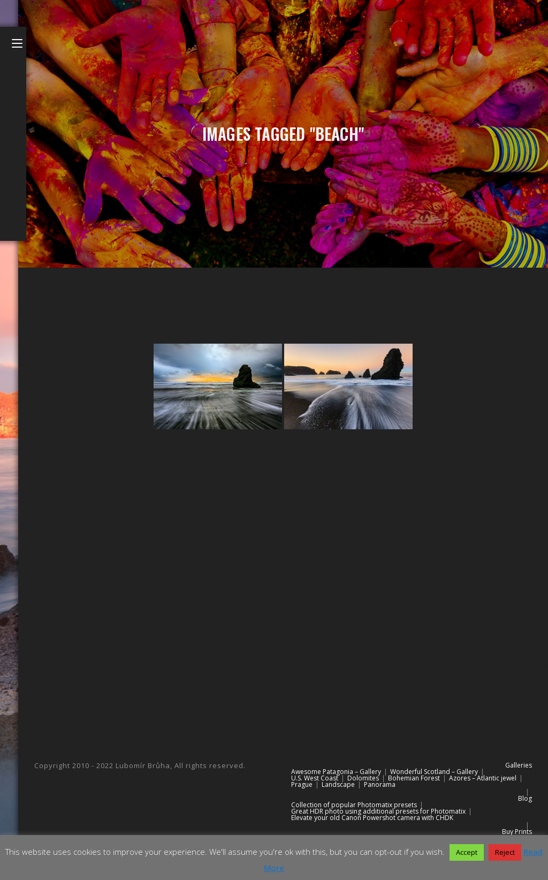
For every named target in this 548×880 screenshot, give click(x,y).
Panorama (379, 784)
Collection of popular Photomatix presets (354, 804)
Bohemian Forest (414, 778)
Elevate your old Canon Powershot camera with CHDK (372, 817)
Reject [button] (505, 852)
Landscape (338, 784)
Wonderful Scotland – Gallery (434, 771)
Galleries (518, 765)
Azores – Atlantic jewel (482, 778)
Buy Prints (517, 831)
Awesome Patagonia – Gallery (336, 771)
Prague (302, 784)
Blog (525, 798)
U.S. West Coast (314, 778)
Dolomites (363, 778)
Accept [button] (466, 852)
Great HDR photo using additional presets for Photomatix (378, 811)
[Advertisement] (283, 532)
